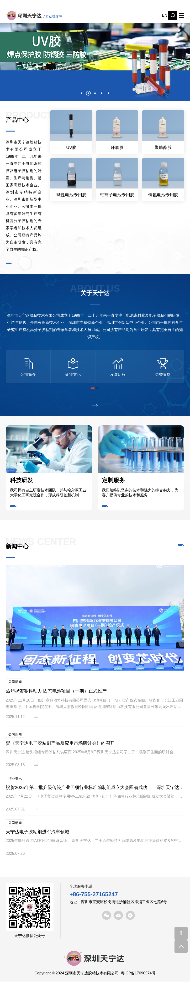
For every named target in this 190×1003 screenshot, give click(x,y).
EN (164, 15)
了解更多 (19, 266)
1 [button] (81, 93)
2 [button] (88, 93)
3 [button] (95, 93)
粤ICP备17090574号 (138, 995)
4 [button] (101, 93)
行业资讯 (15, 800)
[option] (95, 57)
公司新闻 (15, 703)
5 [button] (108, 93)
